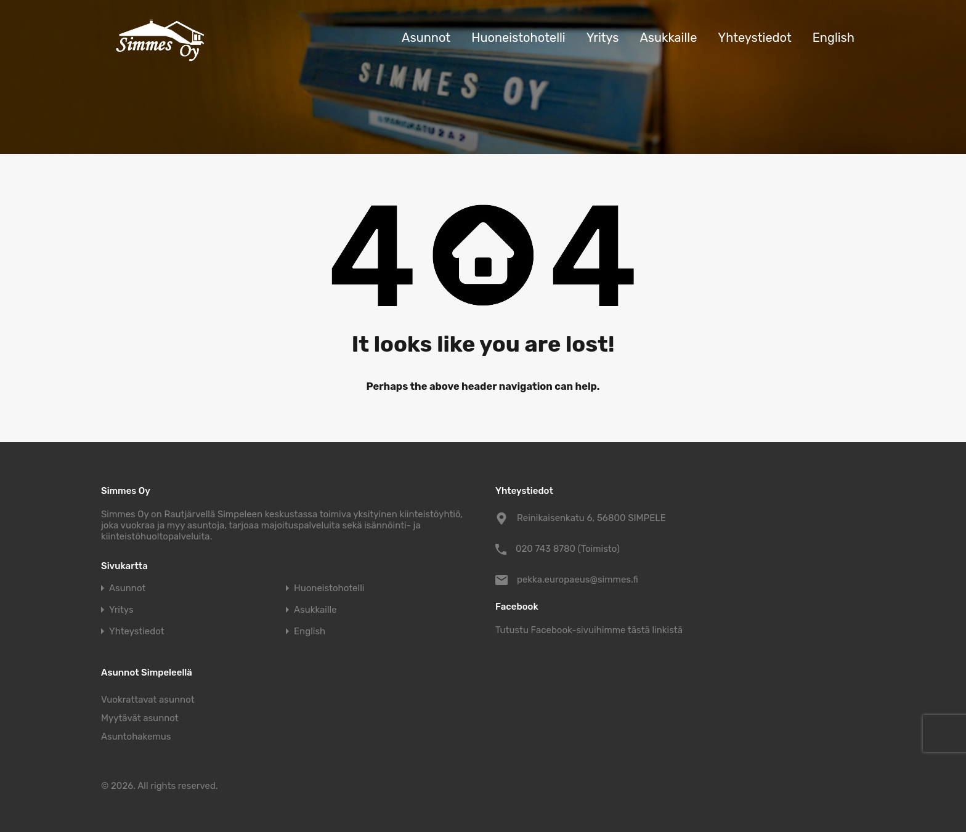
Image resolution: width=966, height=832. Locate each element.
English (833, 37)
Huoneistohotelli (518, 37)
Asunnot (426, 37)
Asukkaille (668, 37)
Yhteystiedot (754, 37)
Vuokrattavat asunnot (148, 699)
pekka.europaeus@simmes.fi (577, 579)
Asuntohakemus (136, 736)
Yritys (602, 37)
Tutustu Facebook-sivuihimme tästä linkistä (589, 630)
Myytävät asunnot (140, 718)
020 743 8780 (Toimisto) (568, 548)
